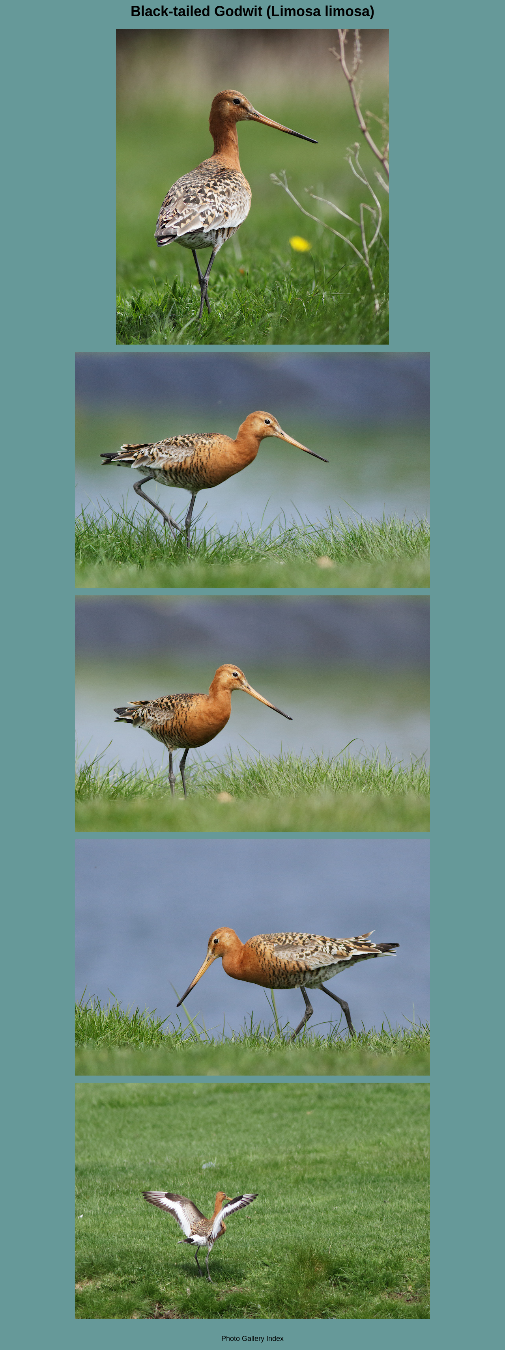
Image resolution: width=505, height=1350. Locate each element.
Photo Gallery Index (252, 1339)
